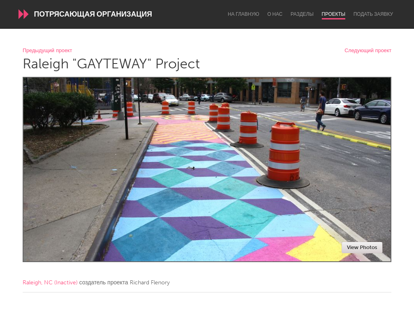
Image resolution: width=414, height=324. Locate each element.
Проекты (334, 14)
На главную (243, 14)
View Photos (362, 247)
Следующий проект (367, 50)
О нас (274, 14)
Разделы (302, 14)
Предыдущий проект (47, 50)
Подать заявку (373, 14)
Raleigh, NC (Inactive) (50, 282)
